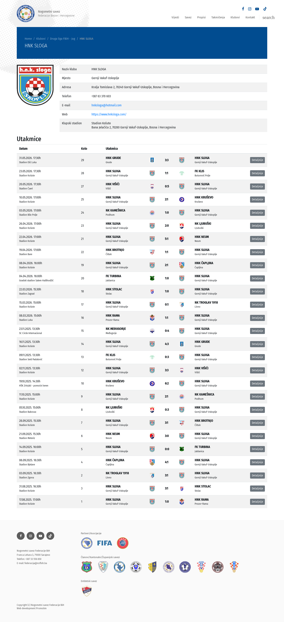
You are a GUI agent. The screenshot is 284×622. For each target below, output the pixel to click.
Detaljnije (257, 160)
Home (28, 38)
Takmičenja (218, 17)
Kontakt (250, 17)
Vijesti (175, 17)
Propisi (201, 17)
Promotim (41, 608)
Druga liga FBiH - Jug (62, 38)
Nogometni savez (46, 13)
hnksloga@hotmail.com (106, 105)
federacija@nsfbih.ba (35, 563)
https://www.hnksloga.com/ (109, 114)
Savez (188, 17)
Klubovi (235, 17)
